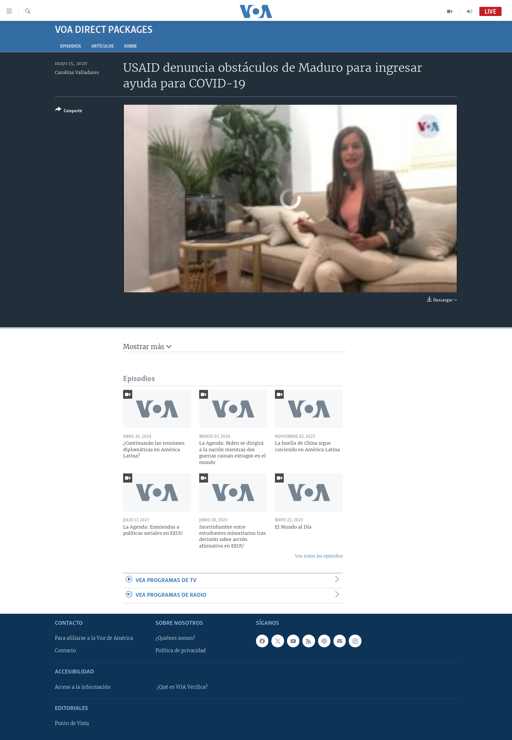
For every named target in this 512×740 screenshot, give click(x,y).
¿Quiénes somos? (175, 638)
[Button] (68, 111)
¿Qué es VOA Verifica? (182, 687)
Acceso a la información (83, 687)
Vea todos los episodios (319, 556)
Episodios (70, 46)
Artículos (102, 46)
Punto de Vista (72, 723)
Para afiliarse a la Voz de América (94, 638)
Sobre (130, 46)
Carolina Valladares (77, 72)
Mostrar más (147, 347)
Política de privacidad (180, 651)
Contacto (65, 651)
